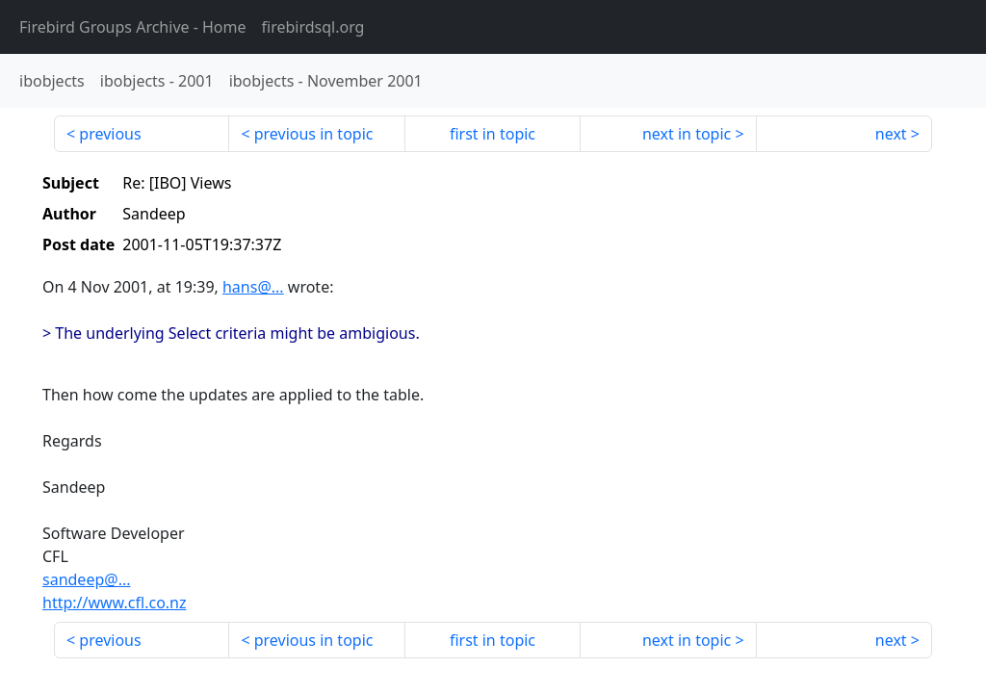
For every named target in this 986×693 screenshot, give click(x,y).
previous (110, 133)
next (891, 133)
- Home (132, 27)
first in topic (492, 133)
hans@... (253, 286)
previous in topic (314, 133)
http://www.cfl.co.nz (114, 602)
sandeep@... (86, 579)
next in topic (686, 133)
